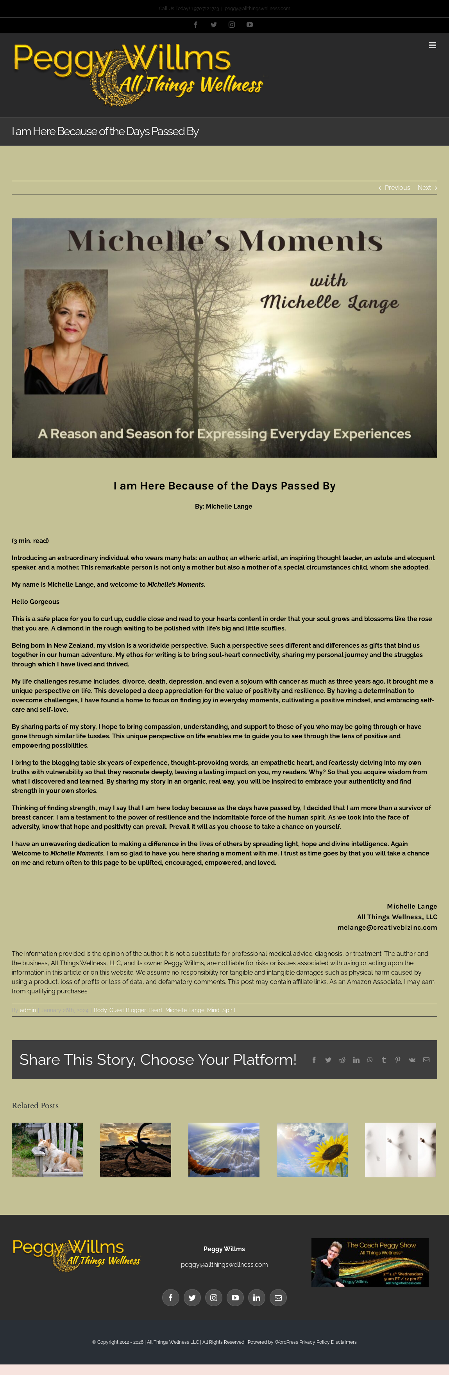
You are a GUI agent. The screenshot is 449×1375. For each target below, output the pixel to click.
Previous (397, 187)
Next (424, 187)
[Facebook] (170, 1297)
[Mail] (278, 1297)
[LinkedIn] (256, 1297)
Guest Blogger (127, 1010)
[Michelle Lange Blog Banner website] (224, 338)
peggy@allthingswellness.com (257, 8)
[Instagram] (213, 1297)
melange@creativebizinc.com (387, 927)
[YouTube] (235, 1297)
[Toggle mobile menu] (433, 45)
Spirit (229, 1010)
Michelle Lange (184, 1010)
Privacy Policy (314, 1342)
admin (28, 1010)
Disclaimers (344, 1342)
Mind (213, 1010)
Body (100, 1010)
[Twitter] (192, 1297)
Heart (155, 1010)
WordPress (286, 1342)
